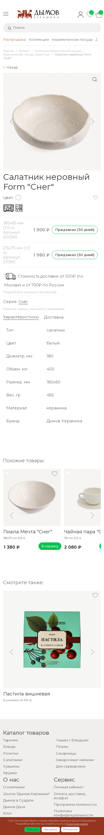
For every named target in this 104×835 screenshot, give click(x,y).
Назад (11, 67)
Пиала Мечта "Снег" (27, 531)
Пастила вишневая (26, 694)
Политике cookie (77, 823)
